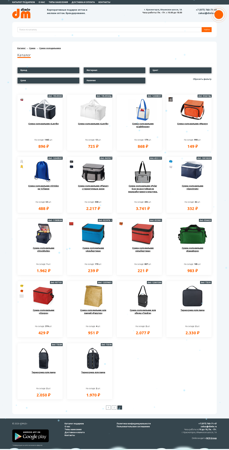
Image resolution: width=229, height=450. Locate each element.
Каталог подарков (23, 2)
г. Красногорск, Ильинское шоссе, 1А (163, 9)
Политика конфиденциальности (134, 423)
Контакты (104, 2)
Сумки (32, 48)
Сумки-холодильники (50, 48)
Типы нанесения (58, 2)
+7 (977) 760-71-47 (206, 9)
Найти (207, 29)
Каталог (21, 48)
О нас (42, 2)
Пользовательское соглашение (133, 426)
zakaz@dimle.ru (207, 13)
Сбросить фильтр (202, 79)
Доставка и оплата (83, 2)
